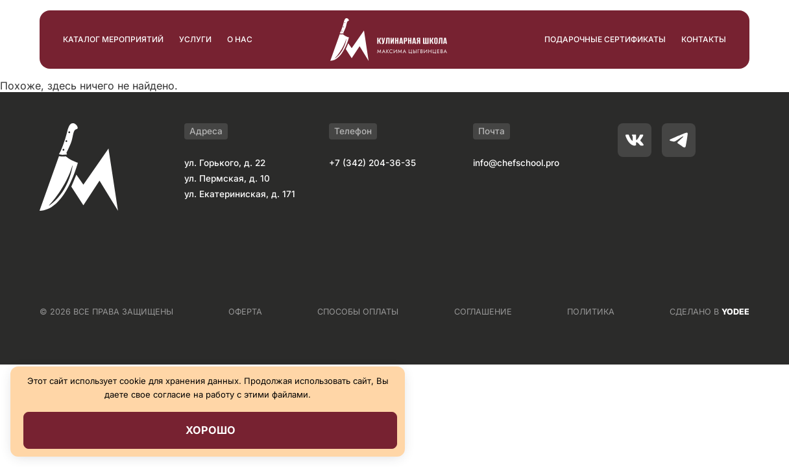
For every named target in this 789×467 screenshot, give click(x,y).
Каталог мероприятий (113, 39)
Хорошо (211, 430)
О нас (239, 39)
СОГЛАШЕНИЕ (483, 312)
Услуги (195, 39)
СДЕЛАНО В (709, 312)
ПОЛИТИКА (590, 312)
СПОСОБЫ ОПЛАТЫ (357, 312)
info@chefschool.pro (516, 163)
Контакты (703, 39)
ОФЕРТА (245, 312)
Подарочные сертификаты (605, 39)
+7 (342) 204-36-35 (372, 163)
